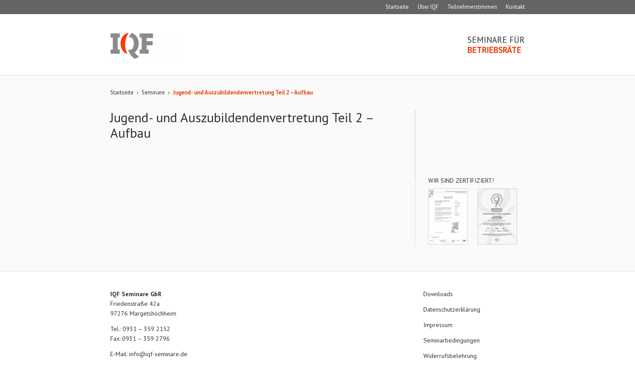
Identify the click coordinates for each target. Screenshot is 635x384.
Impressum (437, 325)
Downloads (438, 294)
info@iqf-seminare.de (158, 354)
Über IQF (428, 7)
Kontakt (515, 7)
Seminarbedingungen (451, 340)
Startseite (397, 7)
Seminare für (496, 45)
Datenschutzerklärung (451, 309)
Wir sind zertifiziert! (461, 180)
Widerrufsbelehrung (450, 356)
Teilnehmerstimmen (472, 7)
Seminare (153, 92)
